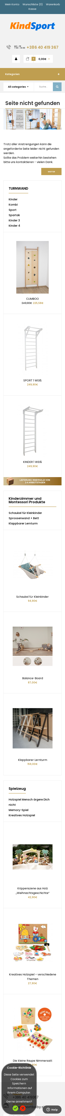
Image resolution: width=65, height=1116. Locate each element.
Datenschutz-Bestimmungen (23, 1024)
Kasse (32, 9)
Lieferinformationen (16, 1020)
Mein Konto (12, 4)
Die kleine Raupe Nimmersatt (32, 903)
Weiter (51, 171)
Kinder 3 (14, 220)
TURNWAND (18, 189)
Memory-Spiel (18, 705)
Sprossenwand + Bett (24, 466)
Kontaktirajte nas (19, 958)
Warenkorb (53, 4)
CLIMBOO (32, 281)
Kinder (13, 199)
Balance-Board (32, 591)
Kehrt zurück (12, 1055)
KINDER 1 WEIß (32, 409)
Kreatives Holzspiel (22, 710)
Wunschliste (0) (33, 4)
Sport (12, 210)
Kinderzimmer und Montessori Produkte (27, 448)
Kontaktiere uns (14, 1050)
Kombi (13, 205)
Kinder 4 (14, 226)
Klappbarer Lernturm (23, 471)
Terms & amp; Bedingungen (22, 1029)
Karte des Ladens (15, 1059)
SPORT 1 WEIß (32, 345)
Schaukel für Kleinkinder (25, 460)
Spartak (14, 215)
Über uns (9, 1015)
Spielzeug (17, 684)
